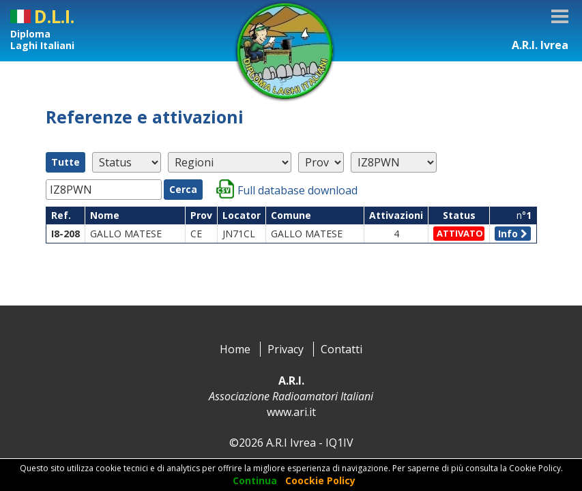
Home (235, 349)
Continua (255, 480)
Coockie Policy (320, 480)
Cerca (183, 189)
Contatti (341, 349)
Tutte (65, 161)
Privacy (285, 349)
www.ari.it (291, 411)
